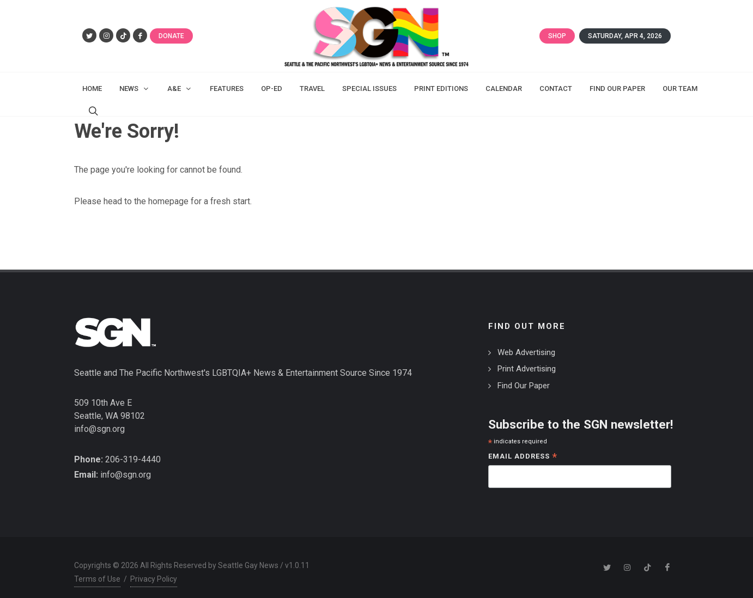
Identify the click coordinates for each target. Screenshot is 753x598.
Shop (557, 36)
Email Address (522, 446)
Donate (171, 36)
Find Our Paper (523, 375)
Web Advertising (526, 341)
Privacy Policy (153, 568)
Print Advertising (526, 358)
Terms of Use (97, 568)
